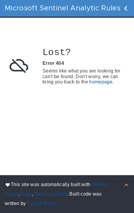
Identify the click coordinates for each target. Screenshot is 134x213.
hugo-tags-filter (50, 193)
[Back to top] (126, 184)
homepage (100, 81)
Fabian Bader (42, 203)
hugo (26, 193)
